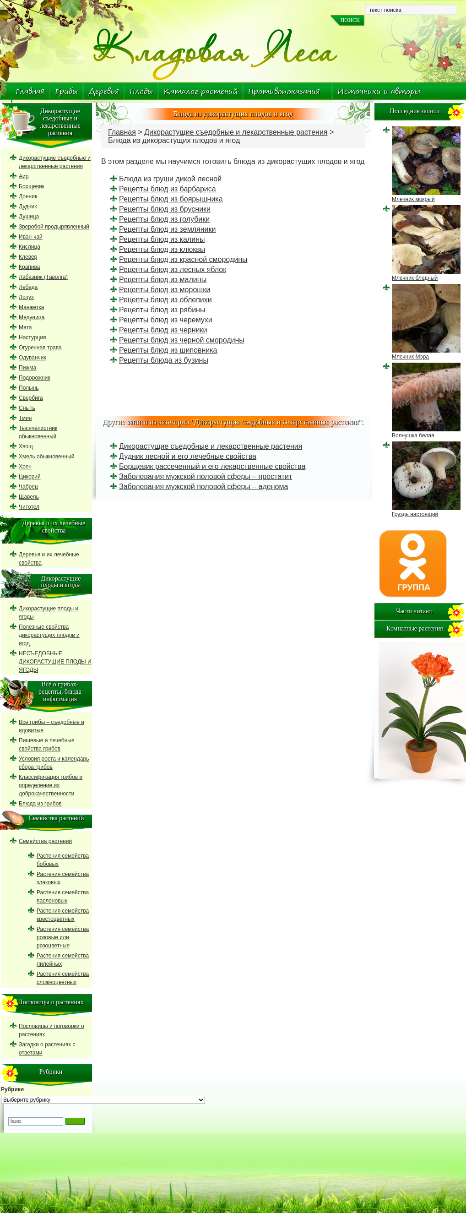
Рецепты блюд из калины (162, 239)
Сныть (27, 408)
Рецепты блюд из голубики (164, 219)
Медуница (31, 317)
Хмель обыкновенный (46, 456)
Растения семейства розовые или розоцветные (63, 937)
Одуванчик (32, 357)
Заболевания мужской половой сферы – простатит (205, 476)
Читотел (29, 507)
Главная (30, 91)
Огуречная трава (40, 347)
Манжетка (31, 307)
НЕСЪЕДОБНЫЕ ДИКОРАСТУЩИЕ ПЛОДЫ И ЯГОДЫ (55, 661)
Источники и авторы (378, 91)
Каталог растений (200, 91)
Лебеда (28, 287)
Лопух (26, 297)
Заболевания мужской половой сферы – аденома (203, 486)
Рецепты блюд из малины (162, 279)
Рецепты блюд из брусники (165, 209)
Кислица (29, 247)
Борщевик (31, 186)
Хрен (25, 466)
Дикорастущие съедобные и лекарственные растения (235, 132)
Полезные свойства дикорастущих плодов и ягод (49, 635)
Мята (25, 327)
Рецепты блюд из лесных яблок (172, 269)
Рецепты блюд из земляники (167, 229)
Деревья (103, 91)
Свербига (31, 398)
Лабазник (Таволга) (43, 277)
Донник (28, 196)
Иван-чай (31, 237)
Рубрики (12, 1089)
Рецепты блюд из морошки (164, 290)
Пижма (27, 367)
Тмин (25, 418)
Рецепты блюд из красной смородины (183, 259)
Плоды (141, 91)
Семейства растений (45, 841)
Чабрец (28, 487)
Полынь (29, 388)
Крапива (29, 267)
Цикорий (30, 476)
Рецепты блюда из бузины (163, 360)
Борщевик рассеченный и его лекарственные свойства (212, 466)
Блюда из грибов (40, 803)
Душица (29, 216)
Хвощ (26, 446)
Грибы (66, 91)
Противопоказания (284, 91)
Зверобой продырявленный (54, 226)
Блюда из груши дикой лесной (170, 179)
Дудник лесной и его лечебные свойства (187, 456)
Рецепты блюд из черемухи (165, 320)
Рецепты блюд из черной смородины (181, 340)
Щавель (29, 497)
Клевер (28, 257)
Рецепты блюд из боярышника (171, 199)
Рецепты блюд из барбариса (167, 189)
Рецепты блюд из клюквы (162, 249)
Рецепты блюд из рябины (162, 310)
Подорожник (34, 378)
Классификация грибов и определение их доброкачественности (50, 785)
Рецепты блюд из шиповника (168, 350)
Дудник (28, 206)
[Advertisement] (233, 387)
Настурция (32, 337)
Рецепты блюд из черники (163, 330)
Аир (23, 176)
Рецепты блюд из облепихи (165, 300)
